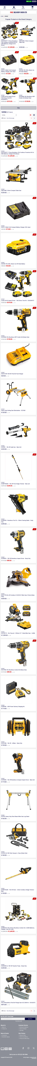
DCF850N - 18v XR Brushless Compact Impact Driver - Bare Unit (18, 780)
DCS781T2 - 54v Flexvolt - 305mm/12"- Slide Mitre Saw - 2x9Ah (18, 633)
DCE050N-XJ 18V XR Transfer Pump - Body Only (14, 966)
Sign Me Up (30, 1018)
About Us (3, 1027)
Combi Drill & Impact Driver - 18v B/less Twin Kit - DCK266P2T (8, 98)
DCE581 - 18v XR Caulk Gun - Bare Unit (11, 447)
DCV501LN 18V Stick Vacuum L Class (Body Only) (14, 853)
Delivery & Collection (23, 1027)
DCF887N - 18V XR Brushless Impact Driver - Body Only (15, 558)
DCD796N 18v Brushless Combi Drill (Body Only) (14, 670)
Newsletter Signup (5, 1036)
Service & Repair (23, 1028)
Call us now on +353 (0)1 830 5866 (18, 1054)
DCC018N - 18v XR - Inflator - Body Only (11, 743)
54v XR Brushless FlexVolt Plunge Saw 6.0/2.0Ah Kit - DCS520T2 (18, 1002)
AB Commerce (34, 1058)
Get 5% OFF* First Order (7, 1016)
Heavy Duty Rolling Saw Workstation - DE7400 (13, 410)
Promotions (4, 1035)
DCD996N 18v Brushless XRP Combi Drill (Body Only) (27, 97)
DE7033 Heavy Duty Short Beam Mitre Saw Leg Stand (15, 816)
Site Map (21, 1030)
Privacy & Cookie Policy (24, 1038)
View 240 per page (10, 118)
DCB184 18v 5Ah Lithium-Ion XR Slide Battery (26, 70)
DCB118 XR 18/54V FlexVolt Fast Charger (12, 373)
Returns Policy (22, 1035)
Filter (18, 108)
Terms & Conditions (23, 1036)
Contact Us (4, 1028)
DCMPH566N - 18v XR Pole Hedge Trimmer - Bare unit (15, 483)
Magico (27, 1057)
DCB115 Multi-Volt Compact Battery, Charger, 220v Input (8, 70)
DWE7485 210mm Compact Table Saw (11, 190)
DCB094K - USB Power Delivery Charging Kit (12, 706)
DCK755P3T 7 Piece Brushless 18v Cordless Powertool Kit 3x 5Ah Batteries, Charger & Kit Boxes (9, 43)
